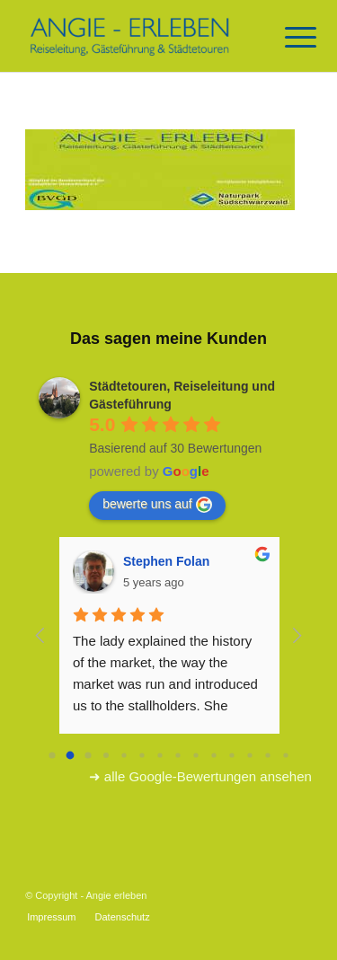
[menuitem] (51, 916)
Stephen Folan (166, 561)
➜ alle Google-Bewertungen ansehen (200, 776)
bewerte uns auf (157, 505)
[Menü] (286, 38)
